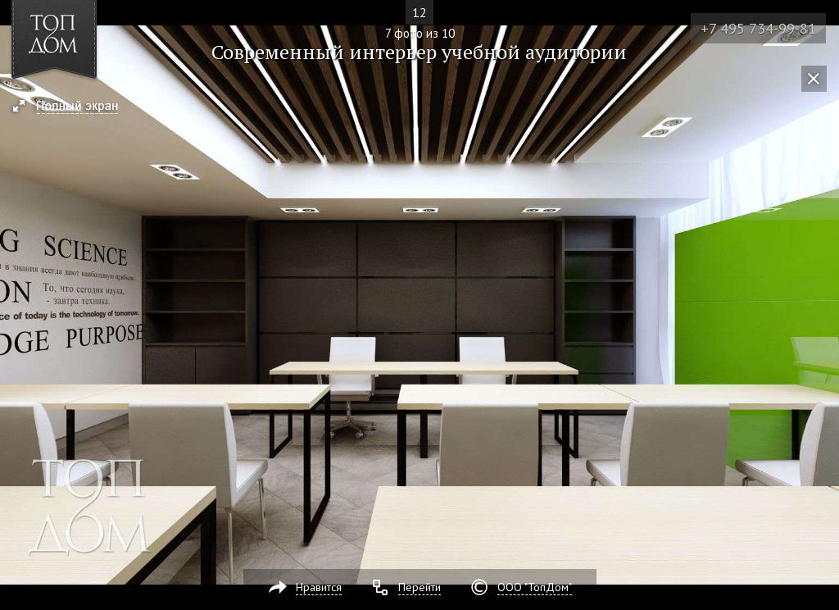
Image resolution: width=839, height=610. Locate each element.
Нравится (319, 587)
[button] (72, 107)
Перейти (419, 587)
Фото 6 (18, 305)
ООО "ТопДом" (534, 587)
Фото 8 (821, 305)
